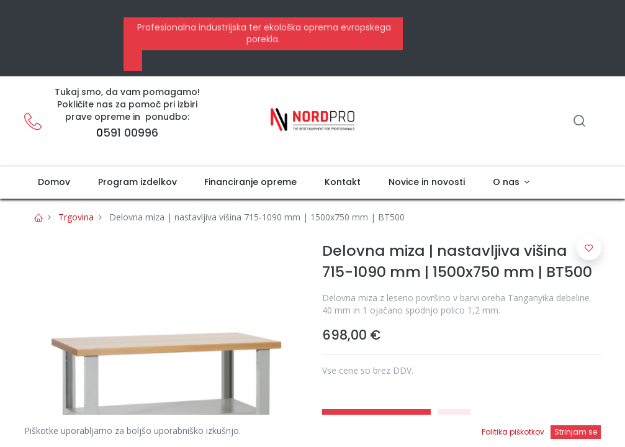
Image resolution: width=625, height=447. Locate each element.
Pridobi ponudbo (376, 422)
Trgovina (76, 217)
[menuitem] (54, 182)
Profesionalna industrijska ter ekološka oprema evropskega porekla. (263, 33)
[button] (454, 422)
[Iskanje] (579, 122)
